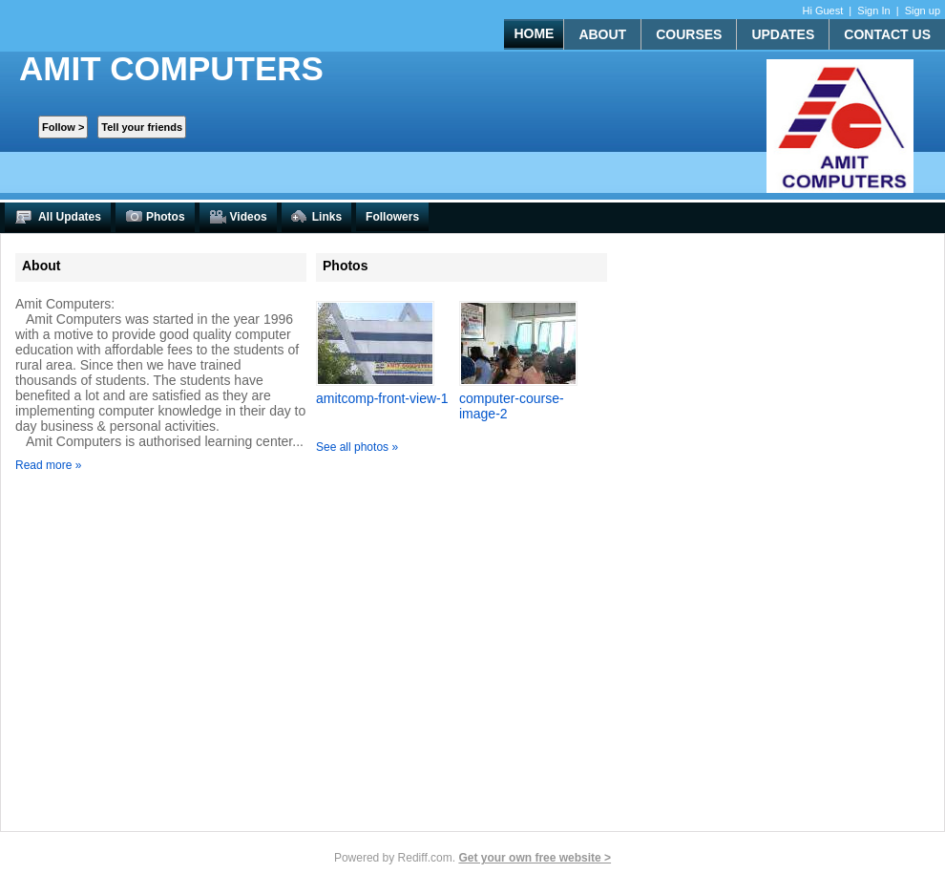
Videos (238, 217)
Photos (155, 217)
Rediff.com (425, 857)
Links (316, 217)
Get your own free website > (534, 857)
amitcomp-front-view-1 (382, 398)
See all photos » (357, 447)
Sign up (922, 10)
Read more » (48, 465)
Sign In (873, 10)
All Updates (57, 217)
